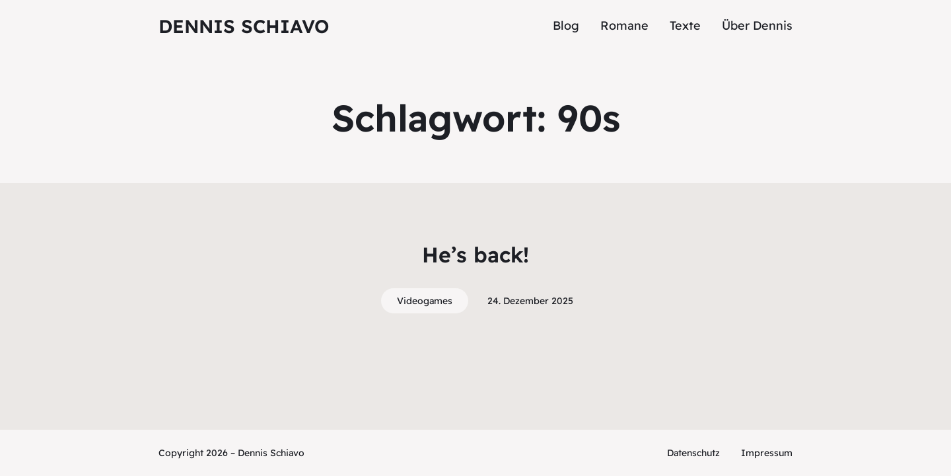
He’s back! (475, 254)
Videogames (424, 301)
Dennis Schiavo (243, 26)
